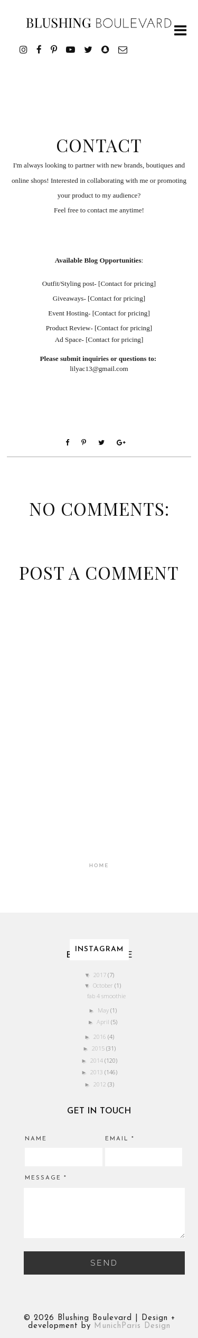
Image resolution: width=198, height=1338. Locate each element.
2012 (100, 1084)
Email (120, 1139)
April (104, 1022)
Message (46, 1178)
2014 (97, 1060)
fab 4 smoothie (106, 996)
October (104, 985)
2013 (97, 1072)
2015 (99, 1048)
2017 (100, 975)
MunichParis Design (132, 1326)
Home (99, 865)
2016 (100, 1036)
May (104, 1010)
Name (36, 1139)
